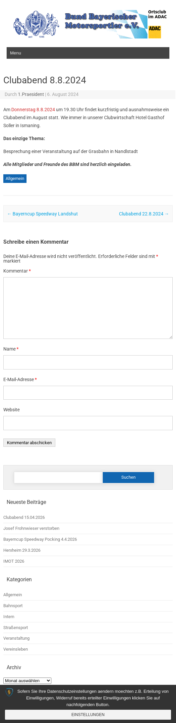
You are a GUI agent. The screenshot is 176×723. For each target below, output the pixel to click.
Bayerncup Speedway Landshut (42, 213)
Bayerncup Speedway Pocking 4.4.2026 (40, 539)
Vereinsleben (15, 649)
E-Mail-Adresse (20, 379)
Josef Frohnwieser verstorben (31, 528)
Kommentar (17, 271)
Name (11, 349)
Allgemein (15, 178)
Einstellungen (87, 714)
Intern (8, 616)
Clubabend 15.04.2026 (24, 517)
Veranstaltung (16, 638)
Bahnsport (13, 605)
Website (11, 409)
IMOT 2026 (13, 561)
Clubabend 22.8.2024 (144, 213)
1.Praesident (31, 94)
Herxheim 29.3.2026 (21, 550)
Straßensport (15, 627)
